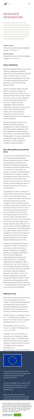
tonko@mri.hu (14, 50)
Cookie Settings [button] (7, 415)
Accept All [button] (17, 415)
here (22, 39)
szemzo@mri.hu (14, 58)
